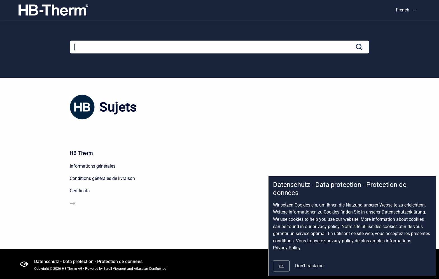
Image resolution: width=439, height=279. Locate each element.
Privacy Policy (287, 247)
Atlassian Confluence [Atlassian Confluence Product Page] (150, 269)
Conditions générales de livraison (102, 178)
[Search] (219, 47)
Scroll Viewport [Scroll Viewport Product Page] (115, 269)
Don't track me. (309, 265)
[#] (281, 266)
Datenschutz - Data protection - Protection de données (88, 261)
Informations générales (92, 166)
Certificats (80, 190)
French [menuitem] (402, 10)
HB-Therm (81, 153)
